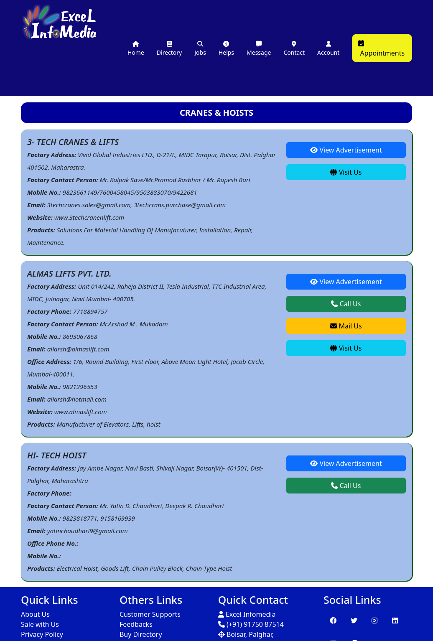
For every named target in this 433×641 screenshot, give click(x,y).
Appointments (381, 49)
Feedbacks (136, 624)
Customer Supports (150, 614)
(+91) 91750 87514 (251, 624)
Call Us (346, 303)
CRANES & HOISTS (216, 112)
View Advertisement (346, 150)
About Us (35, 614)
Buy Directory (141, 634)
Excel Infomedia (247, 614)
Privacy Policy (42, 634)
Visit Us (346, 172)
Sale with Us (40, 624)
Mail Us (346, 326)
